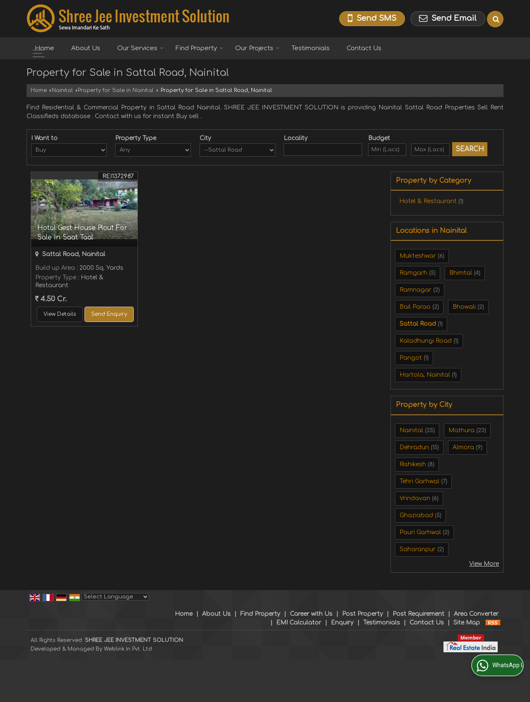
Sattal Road (418, 324)
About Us (85, 48)
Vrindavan (415, 498)
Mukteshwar (418, 256)
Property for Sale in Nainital (116, 90)
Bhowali (464, 307)
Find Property (199, 48)
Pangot (411, 358)
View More (484, 564)
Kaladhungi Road (426, 341)
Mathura (461, 430)
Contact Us (364, 48)
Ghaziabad (416, 515)
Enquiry (342, 623)
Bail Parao (415, 307)
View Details (59, 314)
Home (44, 48)
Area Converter (476, 614)
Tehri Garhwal (419, 481)
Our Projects (257, 48)
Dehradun (414, 447)
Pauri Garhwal (420, 532)
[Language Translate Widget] (115, 596)
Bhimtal (460, 273)
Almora (463, 447)
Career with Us (311, 614)
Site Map (466, 623)
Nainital (62, 90)
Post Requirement (418, 614)
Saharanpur (418, 549)
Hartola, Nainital (425, 375)
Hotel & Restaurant (428, 201)
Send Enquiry (109, 314)
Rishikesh (413, 464)
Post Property (362, 614)
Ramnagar (415, 290)
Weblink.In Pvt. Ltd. (128, 649)
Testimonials (311, 48)
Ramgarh (413, 273)
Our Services (140, 48)
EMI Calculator (298, 623)
